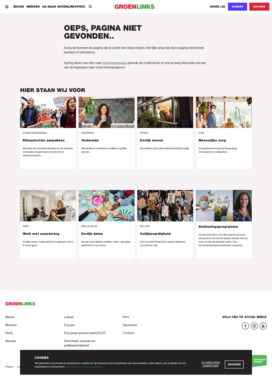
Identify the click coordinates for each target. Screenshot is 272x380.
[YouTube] (263, 325)
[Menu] (7, 7)
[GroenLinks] (136, 7)
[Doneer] (237, 7)
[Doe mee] (259, 7)
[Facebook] (245, 325)
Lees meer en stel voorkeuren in (83, 366)
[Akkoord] (234, 364)
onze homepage (114, 63)
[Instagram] (254, 325)
